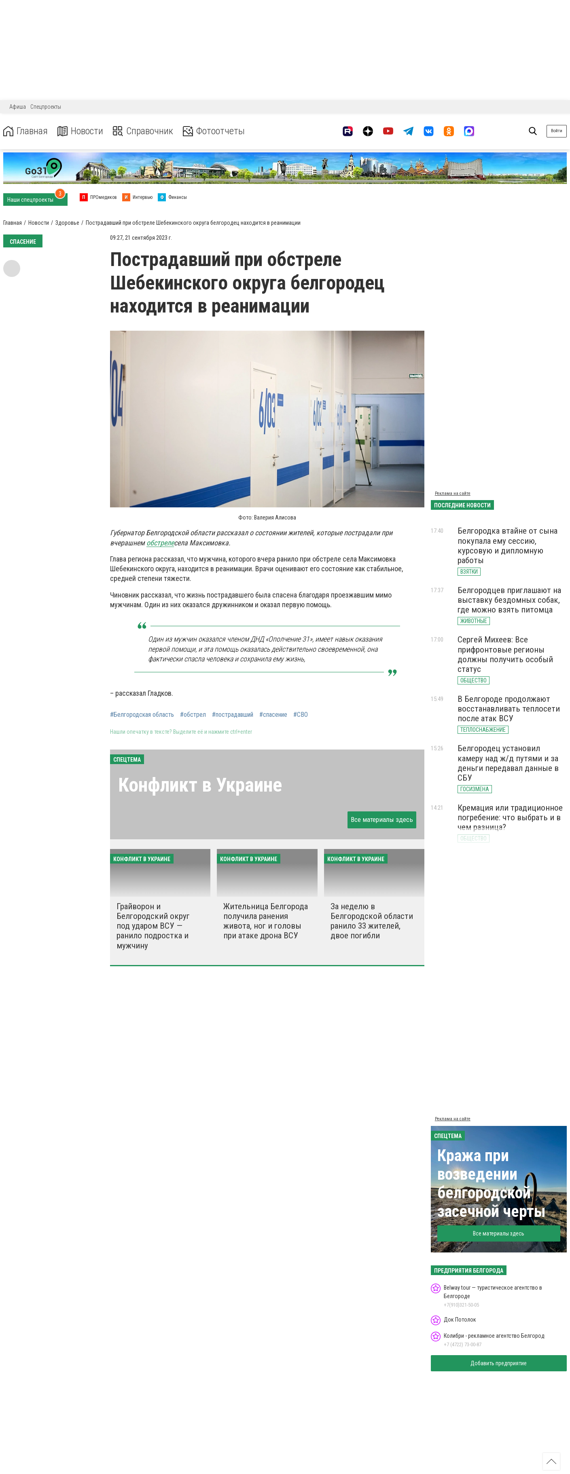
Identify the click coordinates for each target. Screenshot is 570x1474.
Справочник (143, 131)
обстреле (160, 542)
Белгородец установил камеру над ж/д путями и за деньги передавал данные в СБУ (508, 762)
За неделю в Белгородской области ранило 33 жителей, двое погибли (372, 921)
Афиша (17, 106)
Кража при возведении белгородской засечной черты (491, 1183)
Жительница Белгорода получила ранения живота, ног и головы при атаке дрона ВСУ (265, 921)
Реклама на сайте (452, 493)
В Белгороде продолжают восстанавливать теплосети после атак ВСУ (509, 708)
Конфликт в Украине (200, 784)
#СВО (300, 714)
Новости (80, 131)
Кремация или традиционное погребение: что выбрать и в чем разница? (510, 817)
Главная (25, 131)
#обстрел (193, 714)
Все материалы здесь (382, 819)
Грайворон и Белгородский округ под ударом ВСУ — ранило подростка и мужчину (153, 926)
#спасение (273, 714)
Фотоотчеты (214, 131)
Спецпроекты (45, 106)
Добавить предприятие (498, 1363)
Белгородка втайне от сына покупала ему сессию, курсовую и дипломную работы (507, 545)
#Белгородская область (142, 714)
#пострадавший (232, 714)
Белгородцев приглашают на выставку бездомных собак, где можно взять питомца (509, 600)
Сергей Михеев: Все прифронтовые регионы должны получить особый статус (505, 654)
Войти (556, 130)
